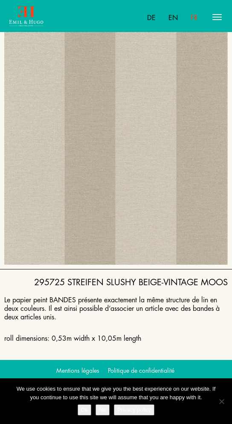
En (173, 18)
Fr (194, 18)
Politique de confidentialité (141, 371)
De (151, 18)
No (102, 409)
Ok (84, 409)
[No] (221, 401)
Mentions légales (77, 371)
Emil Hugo (42, 17)
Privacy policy (134, 409)
